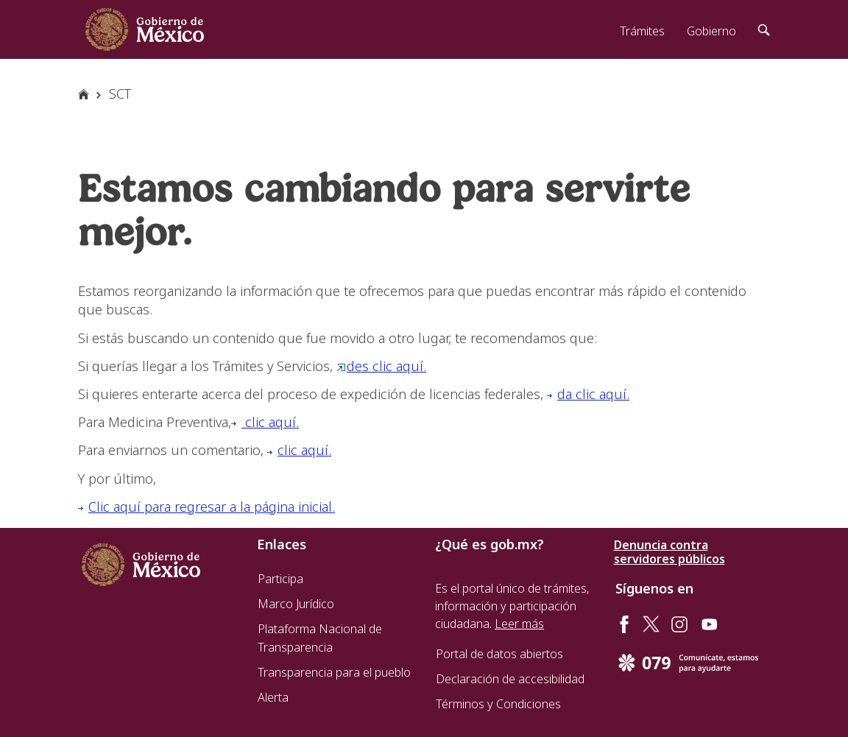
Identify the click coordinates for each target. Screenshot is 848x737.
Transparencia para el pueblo (334, 672)
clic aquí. (265, 422)
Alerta (273, 697)
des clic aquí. (381, 366)
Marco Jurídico (296, 604)
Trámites (642, 31)
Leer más (519, 624)
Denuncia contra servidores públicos (669, 552)
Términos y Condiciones (498, 704)
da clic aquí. (588, 394)
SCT (120, 93)
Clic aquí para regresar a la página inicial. (206, 506)
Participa (280, 579)
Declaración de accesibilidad (510, 679)
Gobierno (711, 31)
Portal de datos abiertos (499, 654)
